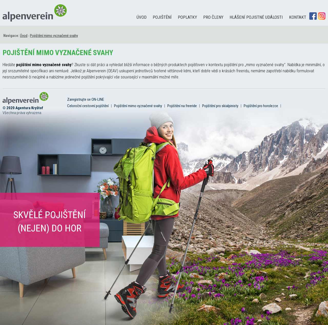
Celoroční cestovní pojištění (88, 106)
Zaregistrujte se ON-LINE (85, 99)
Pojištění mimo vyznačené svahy (138, 106)
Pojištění (162, 17)
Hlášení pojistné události (256, 17)
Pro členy (213, 17)
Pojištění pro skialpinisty (220, 106)
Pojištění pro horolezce (261, 106)
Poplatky (187, 17)
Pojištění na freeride (182, 106)
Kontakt (297, 17)
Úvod (142, 17)
